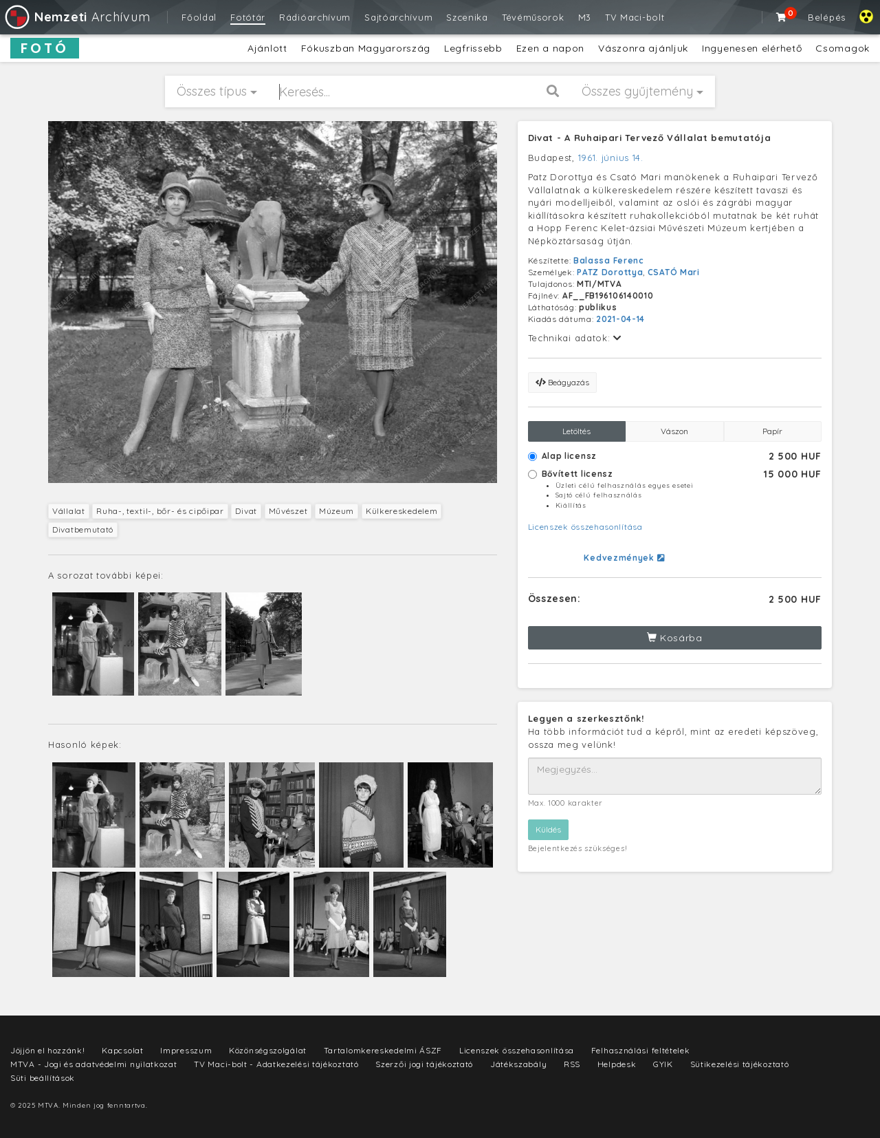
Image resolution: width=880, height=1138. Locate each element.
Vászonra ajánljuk (643, 48)
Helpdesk (617, 1064)
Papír (772, 431)
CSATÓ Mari (674, 272)
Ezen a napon (550, 48)
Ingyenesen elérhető (752, 48)
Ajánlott (267, 48)
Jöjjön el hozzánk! (47, 1050)
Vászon (674, 431)
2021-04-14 (620, 319)
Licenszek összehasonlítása (585, 527)
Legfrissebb (473, 48)
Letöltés (576, 431)
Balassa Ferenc (608, 260)
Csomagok (842, 48)
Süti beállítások (42, 1078)
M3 (584, 17)
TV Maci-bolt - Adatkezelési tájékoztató (276, 1064)
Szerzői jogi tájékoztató (424, 1064)
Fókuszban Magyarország (365, 48)
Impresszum (186, 1050)
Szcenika (467, 17)
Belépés (827, 17)
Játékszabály (518, 1064)
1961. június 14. (611, 157)
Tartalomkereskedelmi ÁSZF (383, 1050)
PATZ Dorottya (610, 272)
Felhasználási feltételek (640, 1050)
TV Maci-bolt (634, 17)
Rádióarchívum (315, 17)
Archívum (76, 17)
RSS (572, 1064)
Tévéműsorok (533, 17)
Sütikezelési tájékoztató (739, 1064)
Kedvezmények (624, 557)
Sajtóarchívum (398, 17)
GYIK (663, 1064)
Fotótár (247, 17)
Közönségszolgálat (268, 1050)
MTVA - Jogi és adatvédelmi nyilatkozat (93, 1064)
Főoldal (199, 17)
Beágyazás (562, 382)
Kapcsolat (122, 1050)
